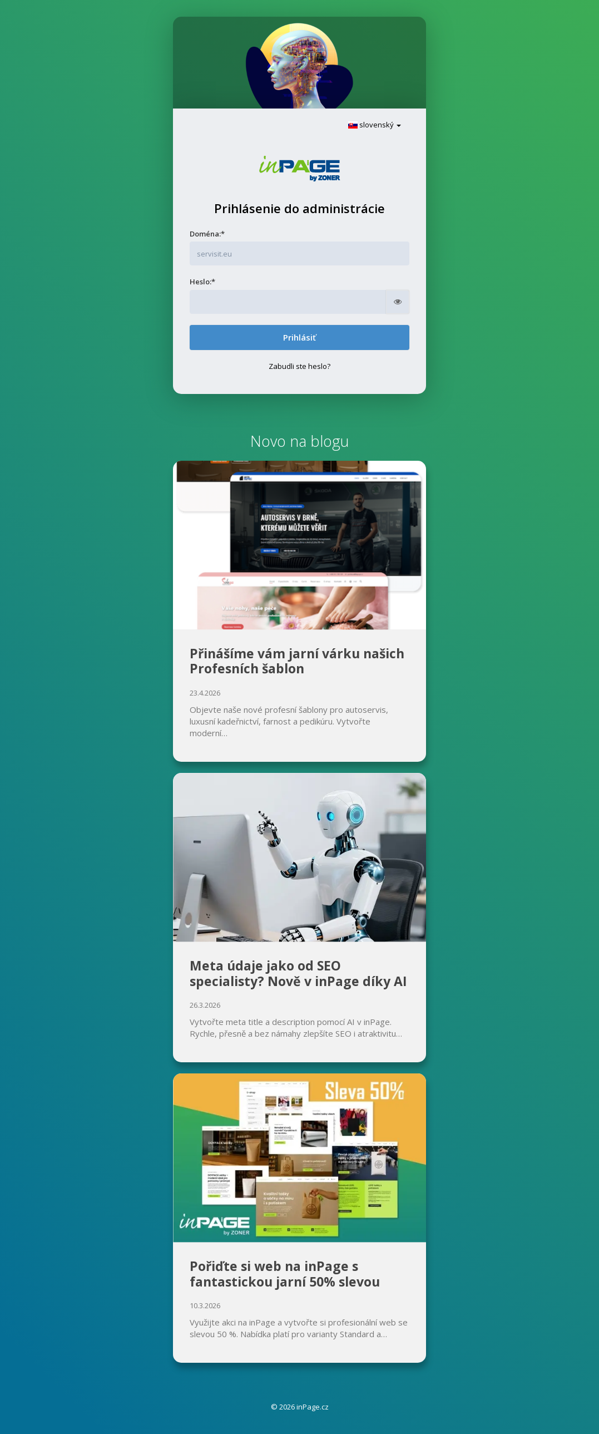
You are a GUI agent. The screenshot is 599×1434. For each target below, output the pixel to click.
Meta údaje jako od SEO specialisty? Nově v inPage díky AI (298, 973)
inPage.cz (312, 1407)
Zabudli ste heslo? (299, 366)
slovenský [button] (374, 125)
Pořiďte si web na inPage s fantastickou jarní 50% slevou (285, 1273)
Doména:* (207, 234)
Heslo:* (202, 282)
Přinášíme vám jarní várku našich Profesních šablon (297, 661)
